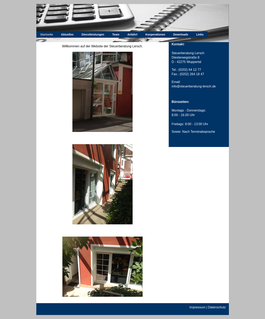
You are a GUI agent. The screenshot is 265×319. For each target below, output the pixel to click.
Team (115, 34)
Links (200, 34)
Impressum (197, 307)
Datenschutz (217, 307)
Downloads (180, 34)
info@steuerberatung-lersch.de (194, 86)
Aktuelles (67, 34)
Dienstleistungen (93, 34)
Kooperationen (155, 34)
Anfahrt (132, 34)
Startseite (46, 34)
